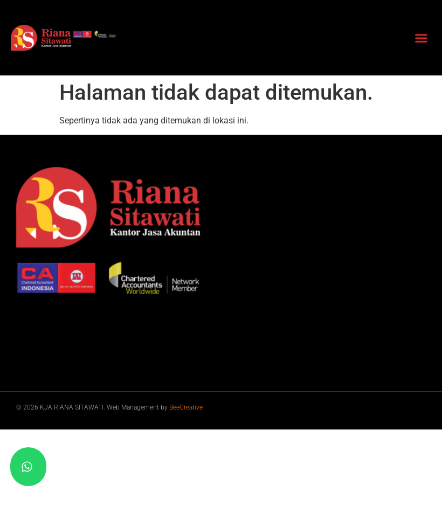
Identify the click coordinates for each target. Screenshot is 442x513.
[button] (421, 37)
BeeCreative (186, 407)
